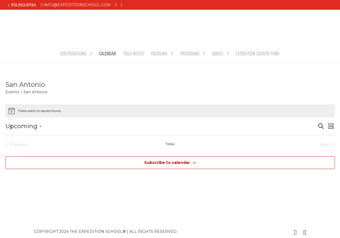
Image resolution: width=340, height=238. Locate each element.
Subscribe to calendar (167, 162)
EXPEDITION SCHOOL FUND (258, 54)
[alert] (170, 110)
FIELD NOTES (133, 54)
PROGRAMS (189, 54)
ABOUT (217, 54)
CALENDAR (107, 54)
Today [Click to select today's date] (170, 144)
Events (12, 92)
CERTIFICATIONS (73, 54)
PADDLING (159, 54)
